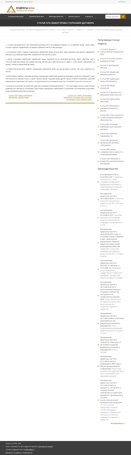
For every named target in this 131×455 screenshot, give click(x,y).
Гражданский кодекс (16, 16)
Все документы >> (118, 423)
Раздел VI (80, 30)
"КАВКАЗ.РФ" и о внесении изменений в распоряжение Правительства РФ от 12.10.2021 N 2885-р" (111, 242)
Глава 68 (90, 30)
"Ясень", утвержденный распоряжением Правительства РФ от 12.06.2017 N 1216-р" (112, 323)
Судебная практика (36, 16)
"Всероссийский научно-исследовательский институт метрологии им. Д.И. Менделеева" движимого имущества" (111, 295)
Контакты (122, 2)
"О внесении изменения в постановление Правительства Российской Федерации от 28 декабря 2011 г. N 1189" (111, 217)
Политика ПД (27, 453)
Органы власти (74, 16)
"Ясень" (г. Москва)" (110, 344)
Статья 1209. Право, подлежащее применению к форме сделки (20, 96)
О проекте (89, 16)
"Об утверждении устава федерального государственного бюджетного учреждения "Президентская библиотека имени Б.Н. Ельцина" (111, 269)
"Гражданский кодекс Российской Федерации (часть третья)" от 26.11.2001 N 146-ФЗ (42, 30)
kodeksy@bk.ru (29, 449)
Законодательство (56, 16)
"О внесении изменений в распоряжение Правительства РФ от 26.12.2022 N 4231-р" (111, 200)
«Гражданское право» (45, 446)
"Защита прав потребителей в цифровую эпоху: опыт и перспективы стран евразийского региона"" (112, 366)
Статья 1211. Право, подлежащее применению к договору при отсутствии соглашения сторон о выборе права (78, 97)
